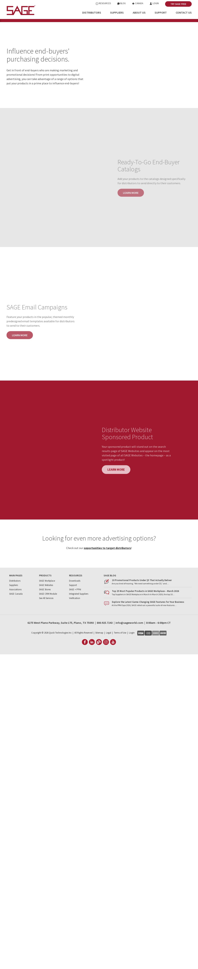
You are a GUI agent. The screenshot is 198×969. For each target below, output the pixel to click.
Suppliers (117, 12)
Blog (121, 3)
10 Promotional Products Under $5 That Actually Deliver (142, 595)
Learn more (19, 350)
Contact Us (184, 12)
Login (154, 3)
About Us (139, 12)
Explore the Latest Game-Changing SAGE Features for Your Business (148, 617)
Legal (108, 647)
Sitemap (99, 647)
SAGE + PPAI (75, 604)
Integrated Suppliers (78, 609)
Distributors (91, 12)
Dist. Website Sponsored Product (174, 28)
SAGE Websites (46, 600)
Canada (137, 3)
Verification (74, 613)
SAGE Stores (45, 604)
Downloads (74, 596)
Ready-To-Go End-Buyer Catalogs (109, 28)
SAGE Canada (16, 609)
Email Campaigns (141, 28)
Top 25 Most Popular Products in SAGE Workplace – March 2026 (145, 606)
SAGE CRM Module (48, 609)
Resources (103, 3)
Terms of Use (120, 647)
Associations (15, 604)
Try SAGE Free (178, 4)
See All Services (46, 613)
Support (161, 12)
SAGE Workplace (47, 596)
